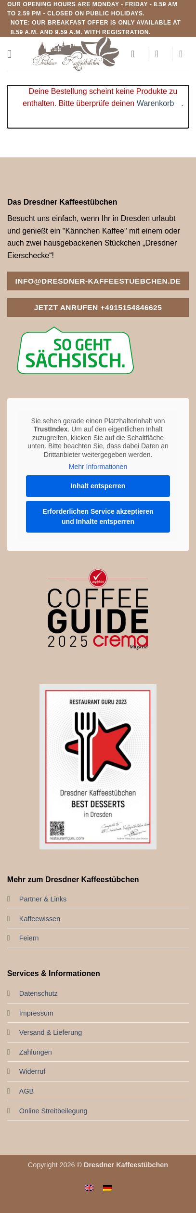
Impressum (36, 1013)
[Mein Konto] (136, 54)
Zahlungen (35, 1052)
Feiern (29, 938)
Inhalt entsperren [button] (98, 486)
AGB (26, 1091)
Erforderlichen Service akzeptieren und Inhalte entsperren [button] (97, 516)
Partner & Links (42, 899)
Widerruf (32, 1071)
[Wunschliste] (160, 54)
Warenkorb (155, 103)
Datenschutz (38, 993)
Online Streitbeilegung (53, 1111)
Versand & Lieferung (50, 1032)
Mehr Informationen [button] (98, 466)
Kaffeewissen (39, 919)
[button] (13, 53)
